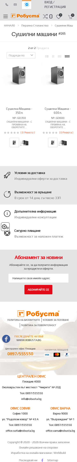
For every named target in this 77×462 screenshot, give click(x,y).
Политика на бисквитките (23, 320)
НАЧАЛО (9, 25)
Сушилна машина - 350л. (19, 110)
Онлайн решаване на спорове (38, 447)
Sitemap (52, 460)
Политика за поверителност (38, 325)
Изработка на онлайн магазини (31, 452)
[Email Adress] (38, 278)
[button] (51, 16)
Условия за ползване (56, 320)
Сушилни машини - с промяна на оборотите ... (19, 124)
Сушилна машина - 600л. (58, 110)
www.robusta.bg (28, 340)
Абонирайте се (38, 289)
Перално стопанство (34, 25)
